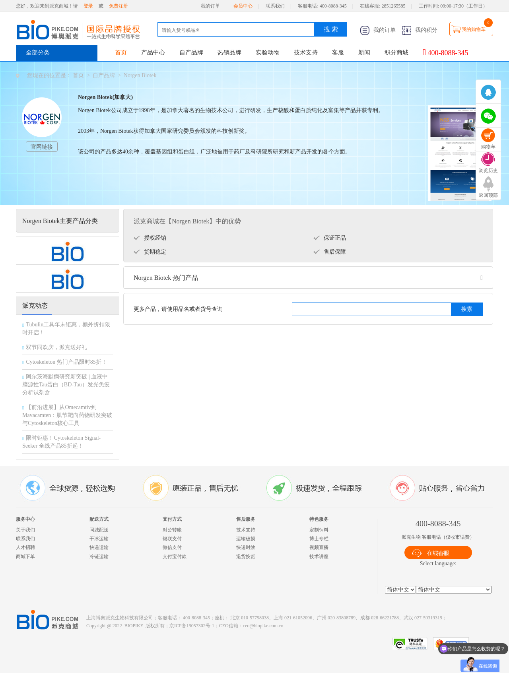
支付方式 (172, 519)
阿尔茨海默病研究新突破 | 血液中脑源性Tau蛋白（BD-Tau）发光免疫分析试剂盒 (66, 385)
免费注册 (118, 6)
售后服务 (245, 519)
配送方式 (99, 519)
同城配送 (99, 530)
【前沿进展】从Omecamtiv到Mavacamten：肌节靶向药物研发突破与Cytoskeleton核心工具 (67, 415)
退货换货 (245, 556)
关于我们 (25, 530)
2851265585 (394, 6)
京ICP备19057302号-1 (191, 625)
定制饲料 (318, 530)
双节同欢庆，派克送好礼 (56, 347)
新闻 (364, 52)
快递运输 (99, 547)
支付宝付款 (175, 556)
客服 (338, 52)
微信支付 (172, 547)
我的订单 (210, 6)
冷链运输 (99, 556)
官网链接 (42, 147)
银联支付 (172, 538)
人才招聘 (25, 547)
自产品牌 (191, 52)
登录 (88, 6)
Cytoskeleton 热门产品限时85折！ (66, 362)
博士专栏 (318, 538)
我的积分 (419, 30)
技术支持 (306, 52)
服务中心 (25, 519)
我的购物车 (474, 29)
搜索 (466, 309)
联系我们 (275, 6)
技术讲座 (318, 556)
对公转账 (172, 530)
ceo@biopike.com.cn (263, 625)
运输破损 (245, 538)
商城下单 (25, 556)
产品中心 (153, 52)
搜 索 (331, 29)
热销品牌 (229, 52)
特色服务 (318, 519)
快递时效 (245, 547)
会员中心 (243, 6)
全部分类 (38, 52)
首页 (121, 52)
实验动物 (268, 52)
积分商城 (396, 52)
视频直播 (318, 547)
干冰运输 (99, 538)
